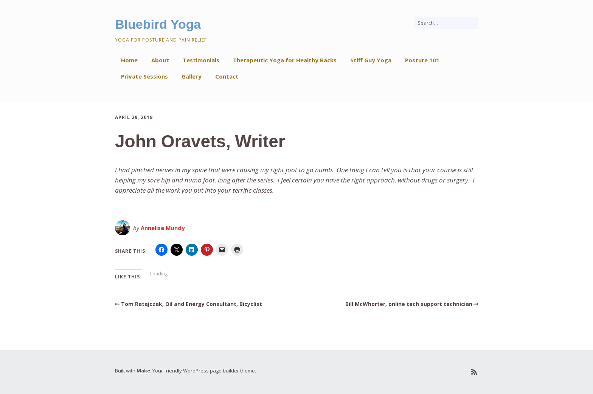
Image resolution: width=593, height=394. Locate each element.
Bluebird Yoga (158, 24)
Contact (227, 76)
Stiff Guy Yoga (370, 60)
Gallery (192, 76)
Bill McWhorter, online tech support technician (408, 303)
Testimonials (201, 60)
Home (129, 60)
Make (143, 370)
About (160, 60)
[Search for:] (446, 23)
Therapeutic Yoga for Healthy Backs (285, 60)
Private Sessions (144, 76)
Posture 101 (422, 60)
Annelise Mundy (163, 228)
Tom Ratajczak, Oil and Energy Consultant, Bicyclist (191, 303)
